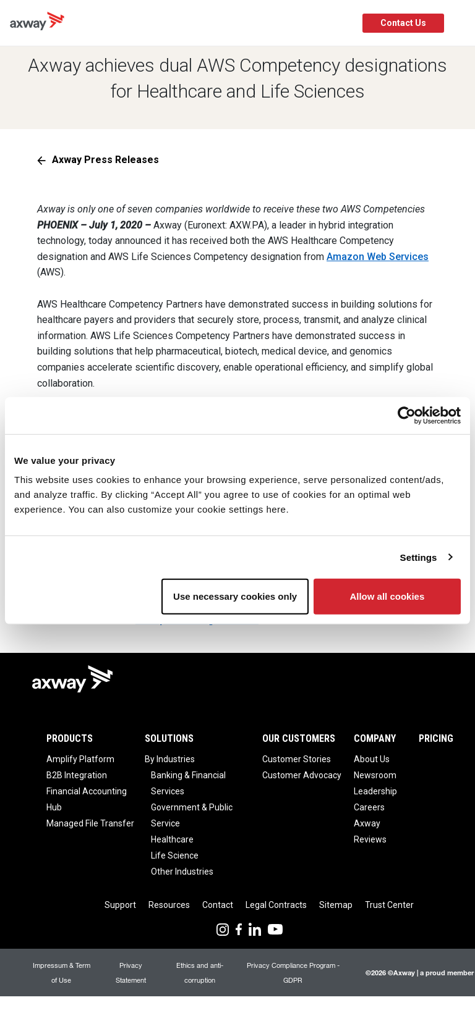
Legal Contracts (276, 905)
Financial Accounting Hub (86, 799)
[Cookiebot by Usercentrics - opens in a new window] (407, 415)
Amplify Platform (80, 759)
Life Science (175, 855)
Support (120, 905)
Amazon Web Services (378, 257)
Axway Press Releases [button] (105, 160)
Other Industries (182, 871)
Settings (418, 557)
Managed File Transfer (90, 823)
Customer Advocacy (301, 775)
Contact (217, 905)
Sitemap (336, 905)
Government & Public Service (192, 815)
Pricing (436, 738)
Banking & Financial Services (188, 783)
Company (375, 738)
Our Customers (298, 738)
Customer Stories (296, 759)
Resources (169, 905)
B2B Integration (76, 775)
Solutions (169, 738)
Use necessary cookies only (235, 596)
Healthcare (172, 839)
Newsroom (375, 775)
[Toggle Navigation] (461, 23)
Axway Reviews (370, 831)
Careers (369, 807)
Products (69, 738)
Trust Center (389, 905)
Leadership (375, 791)
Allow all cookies (386, 596)
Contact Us (403, 23)
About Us (372, 759)
